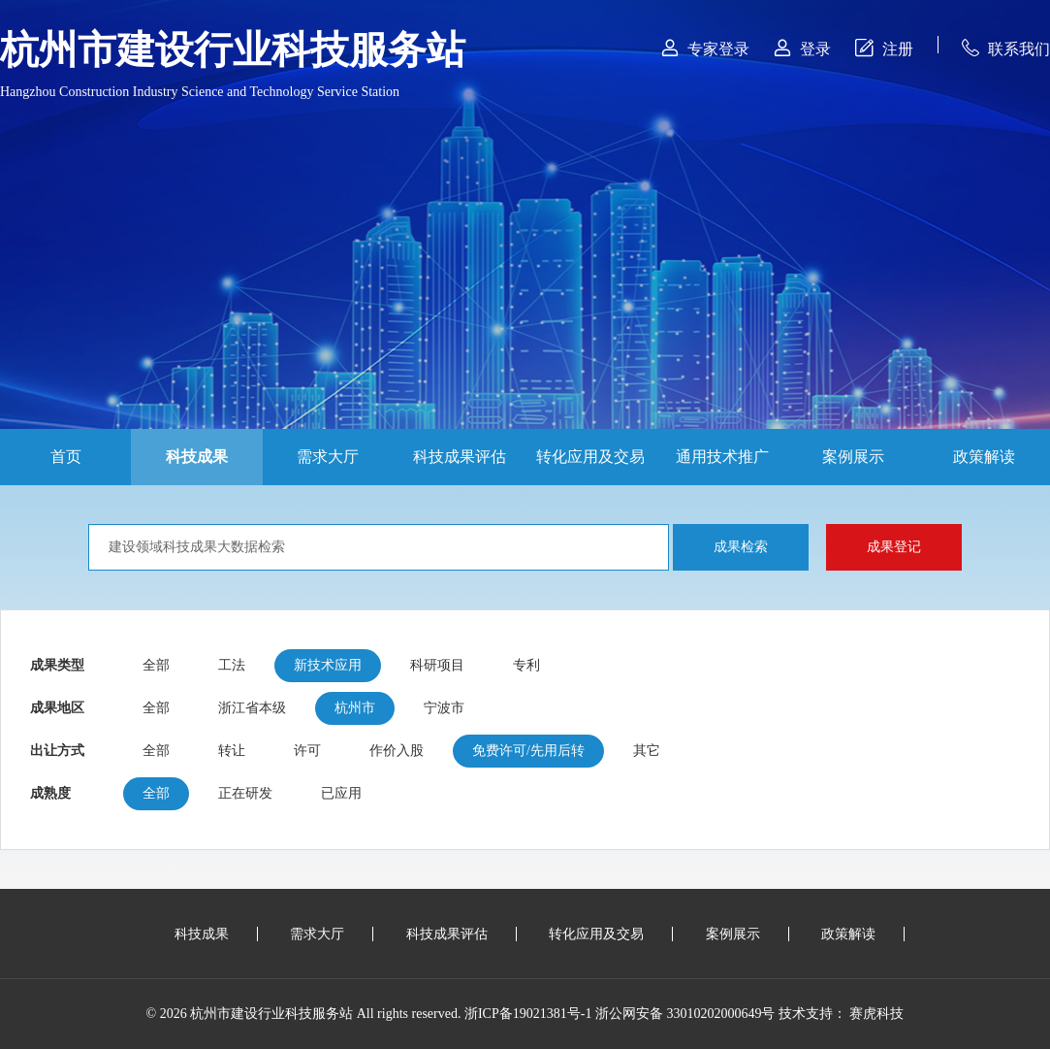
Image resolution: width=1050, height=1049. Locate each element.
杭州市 (354, 708)
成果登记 (894, 547)
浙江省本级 (252, 708)
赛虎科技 (876, 1013)
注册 (884, 48)
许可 (307, 750)
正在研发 (245, 793)
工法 (231, 665)
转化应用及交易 (590, 456)
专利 (526, 665)
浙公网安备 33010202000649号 (685, 1013)
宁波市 (444, 708)
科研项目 (437, 665)
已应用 (341, 793)
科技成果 (197, 456)
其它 (646, 750)
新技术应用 (328, 665)
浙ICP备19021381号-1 (527, 1013)
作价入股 (396, 750)
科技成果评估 (459, 456)
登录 (802, 48)
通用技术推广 (722, 456)
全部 (156, 665)
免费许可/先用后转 (528, 750)
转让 (231, 750)
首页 (65, 456)
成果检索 (741, 547)
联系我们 (1006, 48)
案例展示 (853, 456)
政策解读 (984, 456)
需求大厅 (328, 456)
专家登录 (705, 48)
